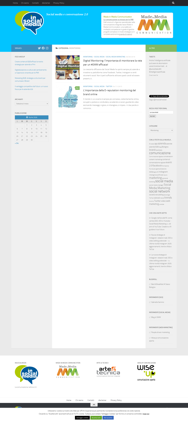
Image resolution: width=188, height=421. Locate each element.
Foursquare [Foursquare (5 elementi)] (152, 168)
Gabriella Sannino (157, 302)
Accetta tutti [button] (96, 418)
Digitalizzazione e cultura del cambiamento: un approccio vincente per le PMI (31, 71)
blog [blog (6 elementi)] (160, 147)
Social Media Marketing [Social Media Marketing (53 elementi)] (160, 186)
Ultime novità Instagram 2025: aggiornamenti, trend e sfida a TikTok (160, 246)
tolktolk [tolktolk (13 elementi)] (157, 197)
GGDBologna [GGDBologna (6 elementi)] (153, 172)
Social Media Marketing (115, 57)
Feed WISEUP (20, 57)
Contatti (35, 3)
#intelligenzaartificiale (157, 72)
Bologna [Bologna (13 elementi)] (165, 146)
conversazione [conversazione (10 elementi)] (154, 162)
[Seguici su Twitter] (39, 48)
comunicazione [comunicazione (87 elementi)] (160, 153)
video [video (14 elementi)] (163, 200)
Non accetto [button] (108, 418)
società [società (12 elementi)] (152, 194)
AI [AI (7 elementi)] (149, 143)
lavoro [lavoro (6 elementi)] (165, 175)
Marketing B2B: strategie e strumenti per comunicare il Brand (30, 79)
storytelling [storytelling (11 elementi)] (159, 194)
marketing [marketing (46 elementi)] (155, 177)
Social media (99, 57)
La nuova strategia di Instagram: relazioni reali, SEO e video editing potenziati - (160, 257)
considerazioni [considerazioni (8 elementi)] (168, 156)
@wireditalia (154, 69)
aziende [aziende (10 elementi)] (169, 143)
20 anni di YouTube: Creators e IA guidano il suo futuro (160, 226)
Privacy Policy (58, 3)
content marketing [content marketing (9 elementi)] (155, 159)
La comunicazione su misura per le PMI (118, 20)
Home (15, 3)
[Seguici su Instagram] (47, 48)
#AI (160, 69)
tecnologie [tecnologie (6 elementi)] (167, 194)
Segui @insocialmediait (158, 99)
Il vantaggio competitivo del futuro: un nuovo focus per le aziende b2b (31, 87)
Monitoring (88, 57)
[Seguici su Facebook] (43, 48)
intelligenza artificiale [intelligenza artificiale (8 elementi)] (156, 175)
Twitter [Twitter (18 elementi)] (157, 200)
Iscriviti (152, 116)
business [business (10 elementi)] (159, 150)
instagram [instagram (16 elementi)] (163, 171)
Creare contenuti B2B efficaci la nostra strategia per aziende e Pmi (29, 63)
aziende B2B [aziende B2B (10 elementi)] (154, 147)
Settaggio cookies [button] (82, 418)
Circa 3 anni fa (153, 75)
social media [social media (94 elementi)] (164, 181)
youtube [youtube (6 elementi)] (161, 204)
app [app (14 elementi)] (156, 143)
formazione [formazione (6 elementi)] (165, 165)
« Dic (17, 143)
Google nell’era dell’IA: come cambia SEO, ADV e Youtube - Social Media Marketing (160, 221)
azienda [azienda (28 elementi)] (162, 143)
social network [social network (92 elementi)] (159, 191)
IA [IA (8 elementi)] (157, 172)
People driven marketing (160, 332)
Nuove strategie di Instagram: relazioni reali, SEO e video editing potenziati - (160, 238)
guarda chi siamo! (125, 34)
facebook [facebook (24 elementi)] (157, 165)
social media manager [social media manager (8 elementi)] (156, 185)
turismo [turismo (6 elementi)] (151, 201)
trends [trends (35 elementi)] (168, 197)
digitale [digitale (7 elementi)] (162, 162)
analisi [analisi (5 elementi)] (152, 143)
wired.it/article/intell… (157, 66)
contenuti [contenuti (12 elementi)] (166, 159)
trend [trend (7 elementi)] (162, 198)
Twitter (109, 86)
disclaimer (46, 3)
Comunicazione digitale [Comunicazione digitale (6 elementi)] (156, 156)
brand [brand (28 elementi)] (152, 149)
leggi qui (146, 414)
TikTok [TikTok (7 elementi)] (151, 198)
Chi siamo (25, 3)
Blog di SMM (156, 317)
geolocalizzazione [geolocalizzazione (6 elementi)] (161, 168)
